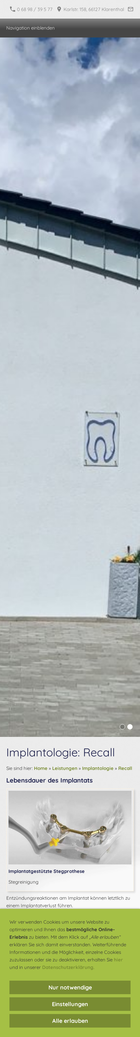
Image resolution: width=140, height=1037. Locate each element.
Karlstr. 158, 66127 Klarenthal (90, 9)
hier (118, 960)
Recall (125, 768)
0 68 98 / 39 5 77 (31, 9)
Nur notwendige (70, 987)
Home (41, 768)
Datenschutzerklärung (67, 967)
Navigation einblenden (30, 28)
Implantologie (98, 768)
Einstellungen (70, 1004)
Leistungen (64, 768)
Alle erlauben (70, 1020)
